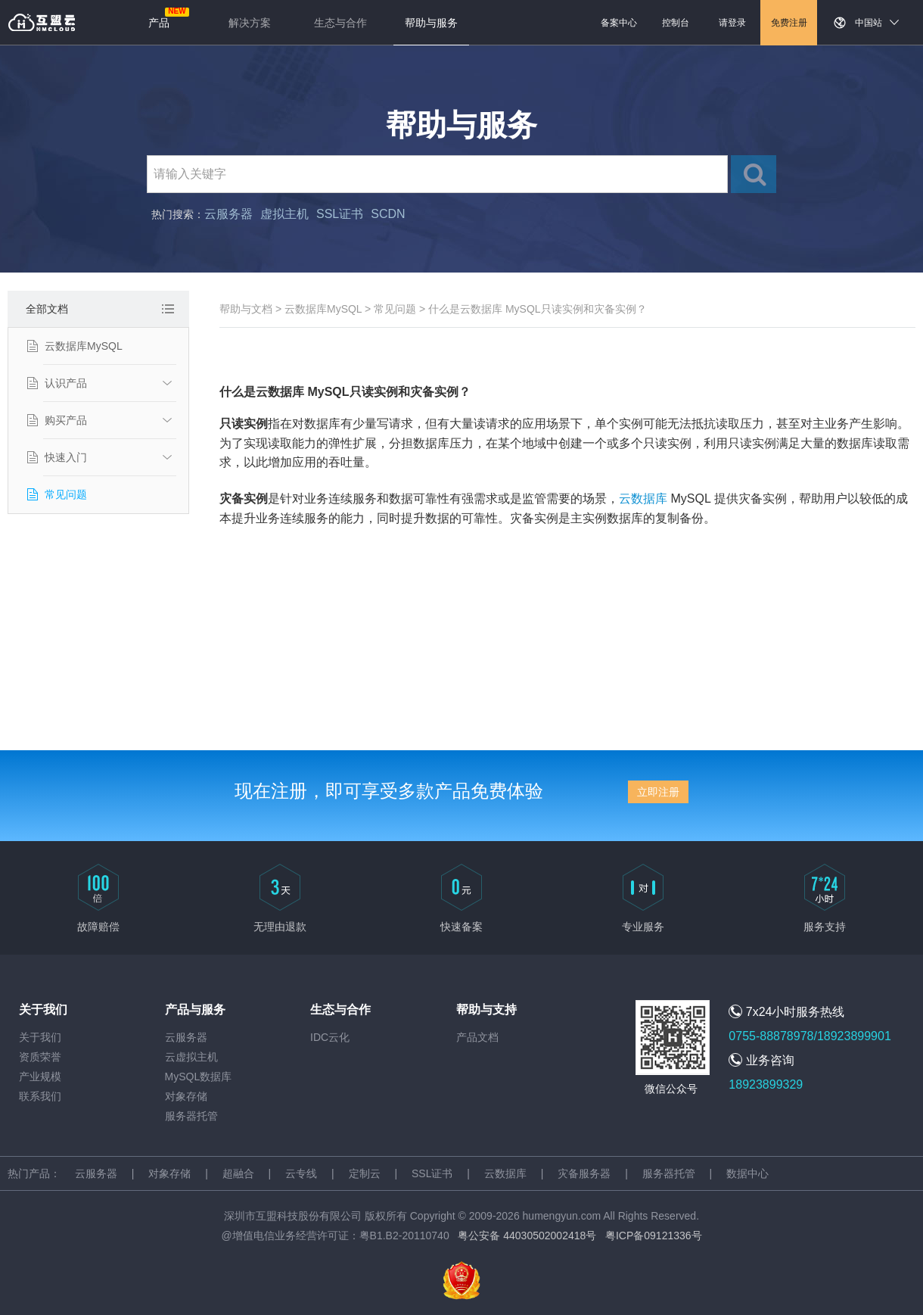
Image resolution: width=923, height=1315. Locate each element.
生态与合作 (340, 23)
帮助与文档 (245, 309)
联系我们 (40, 1096)
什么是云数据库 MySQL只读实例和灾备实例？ (537, 309)
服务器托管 (191, 1116)
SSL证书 (339, 213)
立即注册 (658, 792)
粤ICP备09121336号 (653, 1235)
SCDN (388, 213)
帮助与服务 (431, 23)
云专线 (301, 1173)
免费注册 (789, 22)
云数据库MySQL (84, 346)
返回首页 (42, 22)
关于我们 (40, 1037)
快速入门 (66, 457)
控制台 (675, 22)
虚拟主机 (284, 213)
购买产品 (66, 420)
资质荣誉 (40, 1057)
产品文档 (477, 1037)
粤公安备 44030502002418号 (527, 1235)
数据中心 (747, 1173)
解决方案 (249, 23)
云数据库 (643, 498)
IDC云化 (330, 1037)
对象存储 (186, 1096)
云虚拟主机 (191, 1057)
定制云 (365, 1173)
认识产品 (66, 383)
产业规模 (40, 1076)
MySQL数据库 (198, 1076)
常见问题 (66, 494)
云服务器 (228, 213)
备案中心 (619, 22)
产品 (158, 23)
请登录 (732, 22)
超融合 (238, 1173)
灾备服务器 (584, 1173)
